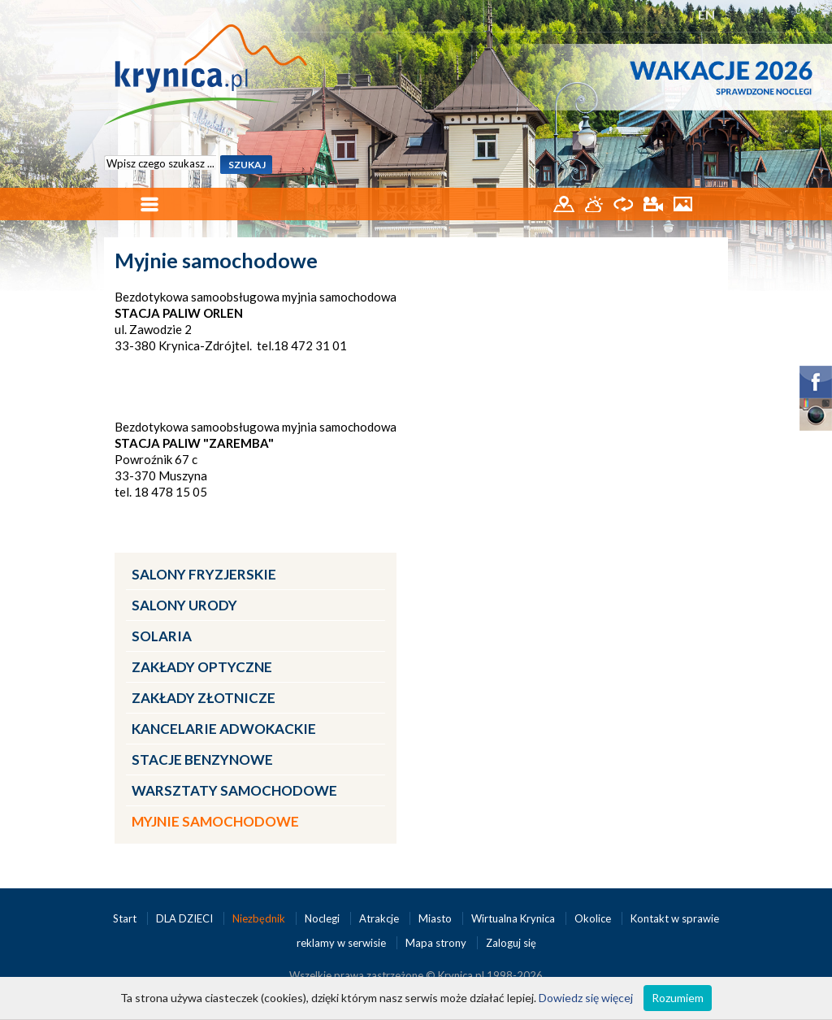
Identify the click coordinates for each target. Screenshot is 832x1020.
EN (706, 14)
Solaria (162, 636)
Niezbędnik (260, 918)
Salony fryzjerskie (204, 574)
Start (126, 918)
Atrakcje (380, 918)
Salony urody (184, 605)
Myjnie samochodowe (215, 821)
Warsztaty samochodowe (234, 790)
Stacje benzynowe (202, 759)
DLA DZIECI (185, 918)
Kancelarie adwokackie (224, 728)
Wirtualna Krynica (514, 918)
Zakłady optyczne (202, 666)
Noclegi (323, 918)
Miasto (436, 918)
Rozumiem (678, 998)
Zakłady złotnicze (203, 697)
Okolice (593, 918)
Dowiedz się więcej (586, 998)
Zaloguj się (511, 942)
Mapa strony (435, 942)
